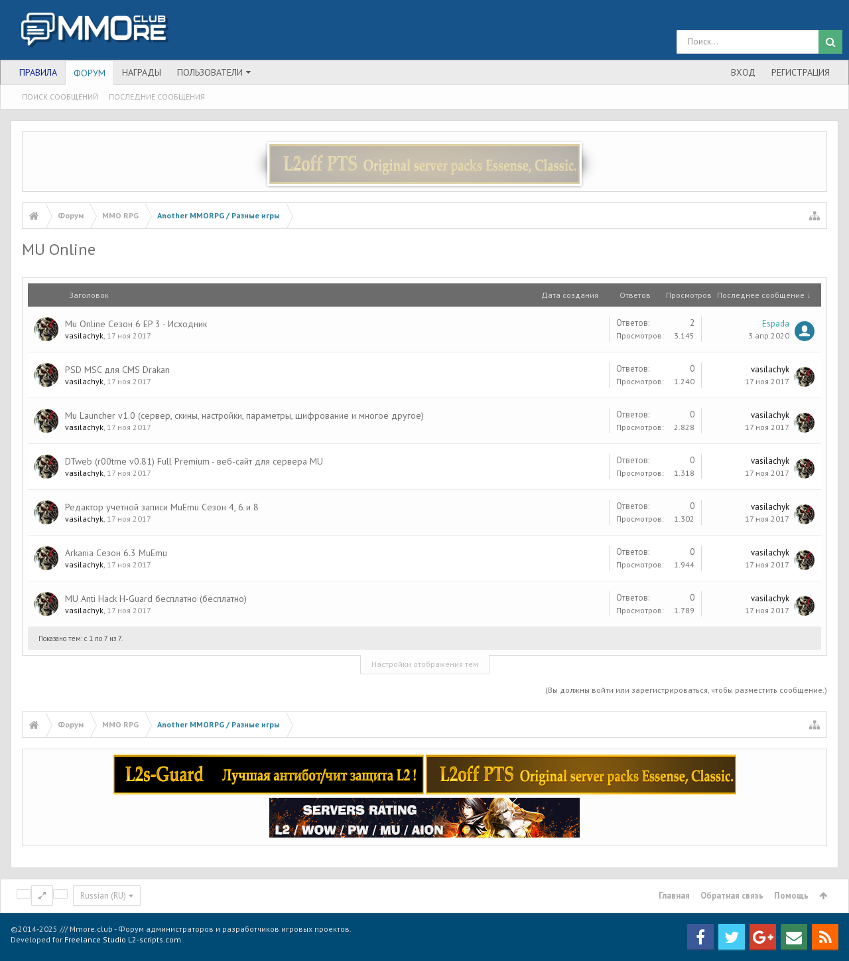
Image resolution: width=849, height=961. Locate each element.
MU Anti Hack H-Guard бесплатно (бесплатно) (156, 599)
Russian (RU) (103, 895)
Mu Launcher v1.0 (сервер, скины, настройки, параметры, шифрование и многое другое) (244, 415)
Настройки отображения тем (424, 664)
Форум (89, 73)
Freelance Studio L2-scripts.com (122, 939)
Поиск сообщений (60, 97)
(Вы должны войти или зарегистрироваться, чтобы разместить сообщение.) (686, 690)
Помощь (791, 895)
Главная (674, 895)
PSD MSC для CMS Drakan (117, 370)
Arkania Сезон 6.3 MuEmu (116, 553)
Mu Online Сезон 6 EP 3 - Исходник (136, 324)
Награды (141, 72)
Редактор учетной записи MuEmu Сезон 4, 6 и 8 (162, 507)
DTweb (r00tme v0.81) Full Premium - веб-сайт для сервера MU (194, 461)
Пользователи (210, 72)
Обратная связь (731, 895)
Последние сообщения (157, 97)
